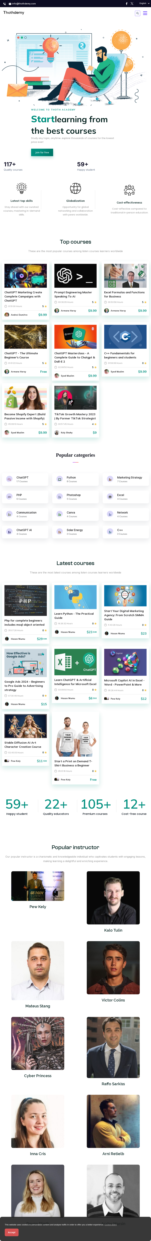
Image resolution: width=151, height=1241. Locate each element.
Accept (11, 1232)
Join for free (42, 152)
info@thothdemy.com (22, 3)
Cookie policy (111, 1224)
